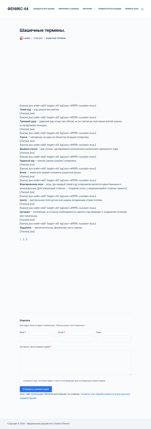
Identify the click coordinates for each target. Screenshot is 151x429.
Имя (23, 332)
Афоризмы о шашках (68, 9)
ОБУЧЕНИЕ (89, 9)
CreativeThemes (61, 423)
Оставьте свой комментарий (35, 347)
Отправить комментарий (36, 389)
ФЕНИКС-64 (18, 9)
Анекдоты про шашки (44, 9)
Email (61, 332)
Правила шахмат (135, 9)
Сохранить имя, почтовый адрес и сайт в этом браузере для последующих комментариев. (65, 381)
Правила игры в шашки (109, 9)
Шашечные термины (56, 38)
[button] (94, 9)
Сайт (98, 332)
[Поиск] (142, 9)
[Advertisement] (75, 75)
